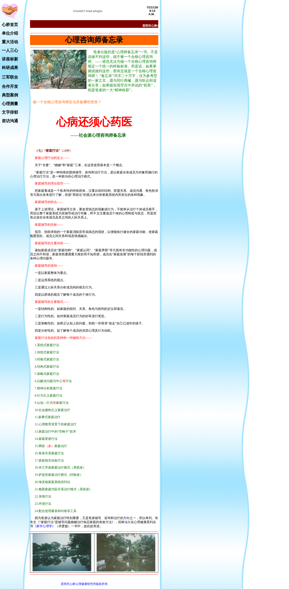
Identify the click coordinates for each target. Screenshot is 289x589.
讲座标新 (10, 59)
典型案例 (10, 95)
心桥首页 (10, 24)
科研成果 (10, 67)
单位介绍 (10, 33)
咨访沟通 (10, 121)
